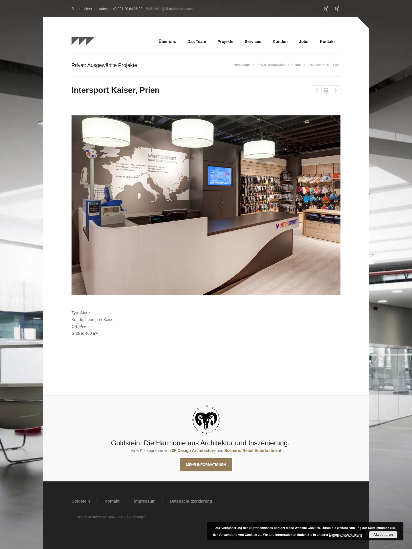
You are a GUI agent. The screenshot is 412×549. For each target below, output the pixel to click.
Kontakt (327, 41)
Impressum (145, 501)
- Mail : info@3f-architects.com (168, 9)
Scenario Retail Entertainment (252, 450)
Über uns (167, 41)
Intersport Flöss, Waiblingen (335, 90)
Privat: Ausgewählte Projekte (279, 64)
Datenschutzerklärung (191, 501)
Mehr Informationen (206, 465)
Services (253, 41)
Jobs (303, 41)
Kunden (280, 41)
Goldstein (81, 501)
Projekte (225, 41)
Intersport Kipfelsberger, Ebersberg (317, 90)
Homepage (242, 64)
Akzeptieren (383, 535)
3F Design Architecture (193, 450)
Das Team (196, 41)
